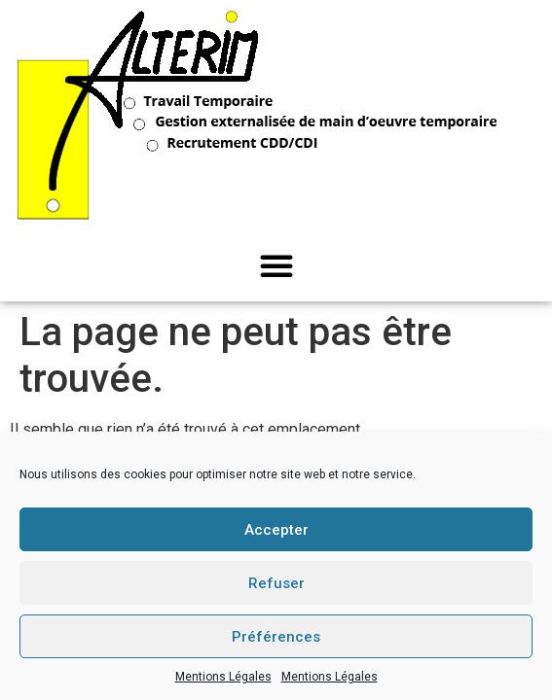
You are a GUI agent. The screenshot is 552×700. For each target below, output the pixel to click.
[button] (276, 265)
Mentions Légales (223, 676)
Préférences (276, 637)
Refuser (276, 583)
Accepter (276, 530)
